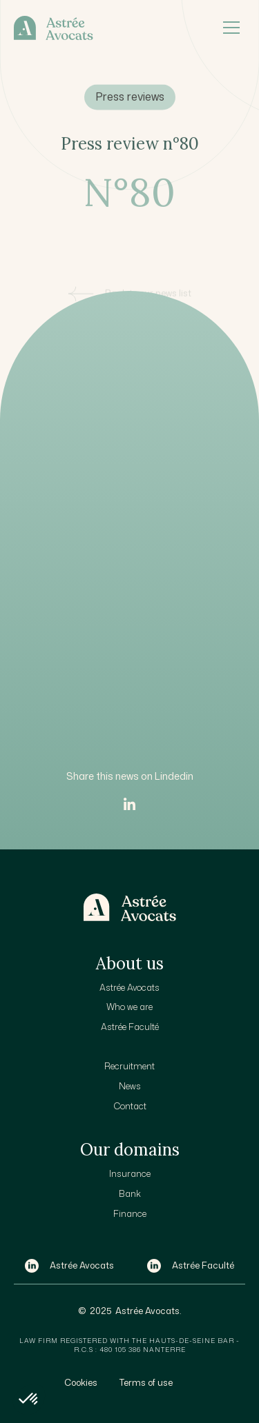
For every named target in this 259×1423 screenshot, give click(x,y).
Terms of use (146, 1382)
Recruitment (129, 1066)
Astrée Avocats (129, 987)
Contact (129, 1106)
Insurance (130, 1173)
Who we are (129, 1006)
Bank (130, 1193)
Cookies (80, 1382)
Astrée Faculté (130, 1026)
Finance (129, 1213)
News (130, 1086)
